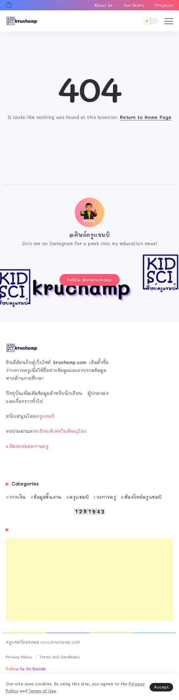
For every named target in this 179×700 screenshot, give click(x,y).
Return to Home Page (146, 117)
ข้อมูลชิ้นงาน (48, 497)
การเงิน (17, 497)
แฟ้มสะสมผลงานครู (27, 446)
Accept (161, 686)
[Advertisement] (89, 579)
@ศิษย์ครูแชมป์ (89, 234)
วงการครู (107, 497)
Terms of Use (42, 690)
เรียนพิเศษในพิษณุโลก (62, 431)
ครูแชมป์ (45, 416)
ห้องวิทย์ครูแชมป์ (143, 497)
